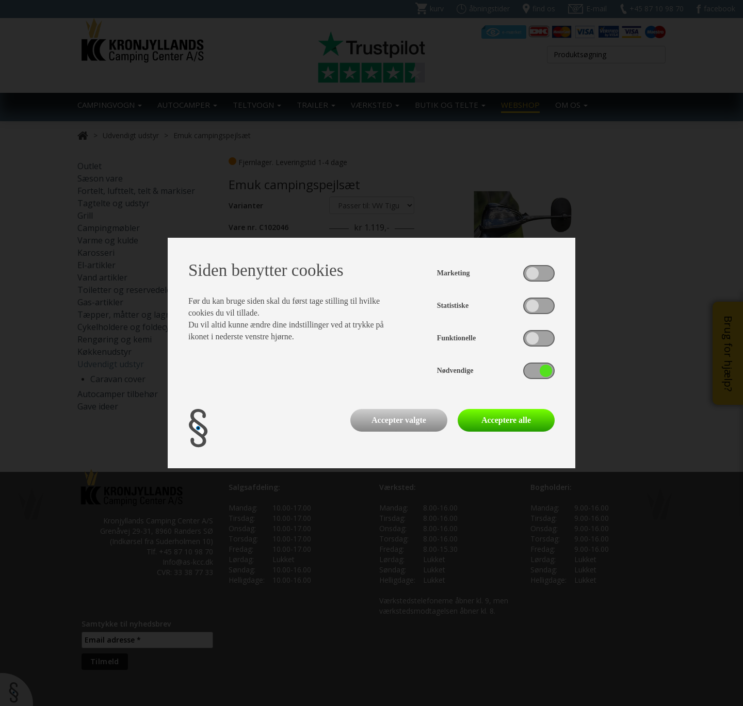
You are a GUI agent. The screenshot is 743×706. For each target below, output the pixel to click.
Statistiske (453, 305)
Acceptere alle (506, 420)
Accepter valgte (399, 420)
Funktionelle (456, 338)
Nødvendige (455, 370)
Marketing (453, 273)
